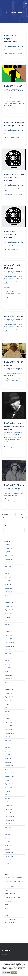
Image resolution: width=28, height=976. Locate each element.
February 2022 (9, 679)
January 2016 (8, 860)
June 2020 (8, 751)
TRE (6, 926)
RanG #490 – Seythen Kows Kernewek (11, 234)
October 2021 (9, 693)
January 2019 (8, 813)
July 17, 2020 (7, 89)
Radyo (15, 46)
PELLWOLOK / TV (10, 923)
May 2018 (7, 842)
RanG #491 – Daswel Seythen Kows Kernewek (14, 177)
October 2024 (9, 563)
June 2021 (8, 708)
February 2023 (9, 635)
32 (12, 517)
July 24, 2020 (7, 45)
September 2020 (9, 740)
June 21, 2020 (7, 319)
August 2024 (8, 570)
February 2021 (9, 722)
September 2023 (9, 610)
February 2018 (9, 853)
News (12, 46)
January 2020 (8, 769)
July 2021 (7, 704)
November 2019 (9, 776)
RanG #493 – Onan (13, 86)
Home (6, 890)
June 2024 (8, 577)
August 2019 (8, 787)
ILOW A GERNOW (10, 894)
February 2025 (9, 555)
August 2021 (8, 700)
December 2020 (9, 729)
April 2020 (8, 758)
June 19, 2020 (7, 368)
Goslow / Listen (9, 886)
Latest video (7, 273)
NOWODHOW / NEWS (11, 919)
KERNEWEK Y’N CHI (10, 901)
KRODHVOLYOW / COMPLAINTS (14, 912)
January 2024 (8, 595)
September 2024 (9, 566)
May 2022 (7, 668)
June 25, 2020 (7, 271)
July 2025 (7, 552)
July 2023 (7, 617)
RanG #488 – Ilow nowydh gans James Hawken (14, 426)
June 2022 (8, 664)
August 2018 (8, 831)
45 (18, 517)
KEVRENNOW (9, 908)
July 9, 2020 (6, 129)
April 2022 (8, 671)
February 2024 (9, 592)
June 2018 (8, 838)
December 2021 (9, 686)
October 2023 (9, 606)
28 (17, 514)
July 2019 (7, 791)
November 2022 (9, 646)
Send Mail (4, 954)
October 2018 (9, 824)
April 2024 (8, 584)
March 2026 (8, 544)
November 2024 (9, 559)
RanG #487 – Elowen (14, 485)
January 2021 (8, 726)
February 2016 (9, 856)
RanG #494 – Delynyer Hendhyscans (10, 38)
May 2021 (7, 711)
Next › (23, 517)
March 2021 (8, 718)
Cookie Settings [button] (6, 972)
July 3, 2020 (6, 184)
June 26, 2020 (7, 241)
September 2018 (9, 827)
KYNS (6, 915)
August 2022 (8, 657)
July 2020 (7, 747)
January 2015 (8, 863)
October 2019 (9, 780)
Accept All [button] (14, 972)
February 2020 (9, 766)
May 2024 (7, 581)
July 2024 (7, 573)
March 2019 (8, 805)
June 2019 (8, 795)
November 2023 (9, 602)
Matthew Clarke (16, 45)
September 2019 (9, 784)
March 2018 (8, 849)
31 (7, 517)
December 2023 (9, 599)
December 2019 (9, 773)
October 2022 (9, 650)
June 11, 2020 (7, 432)
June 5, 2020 (7, 488)
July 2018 (7, 834)
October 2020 (9, 737)
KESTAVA (7, 905)
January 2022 (8, 682)
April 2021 (8, 715)
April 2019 (8, 802)
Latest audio (7, 46)
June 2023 (8, 621)
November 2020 (9, 733)
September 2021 (9, 697)
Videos (12, 273)
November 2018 (9, 820)
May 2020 (7, 755)
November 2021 (9, 689)
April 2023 (8, 628)
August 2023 (8, 613)
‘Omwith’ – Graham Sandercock (13, 877)
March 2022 (8, 675)
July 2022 (7, 660)
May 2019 (7, 798)
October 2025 (9, 548)
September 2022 (9, 653)
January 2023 (8, 639)
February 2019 (9, 809)
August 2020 (8, 744)
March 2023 (8, 631)
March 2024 (8, 588)
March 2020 (8, 762)
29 (22, 514)
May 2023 (7, 624)
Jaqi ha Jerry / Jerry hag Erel (12, 897)
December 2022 (9, 642)
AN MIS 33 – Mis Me (13, 316)
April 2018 (8, 845)
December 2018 (9, 816)
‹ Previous (5, 514)
